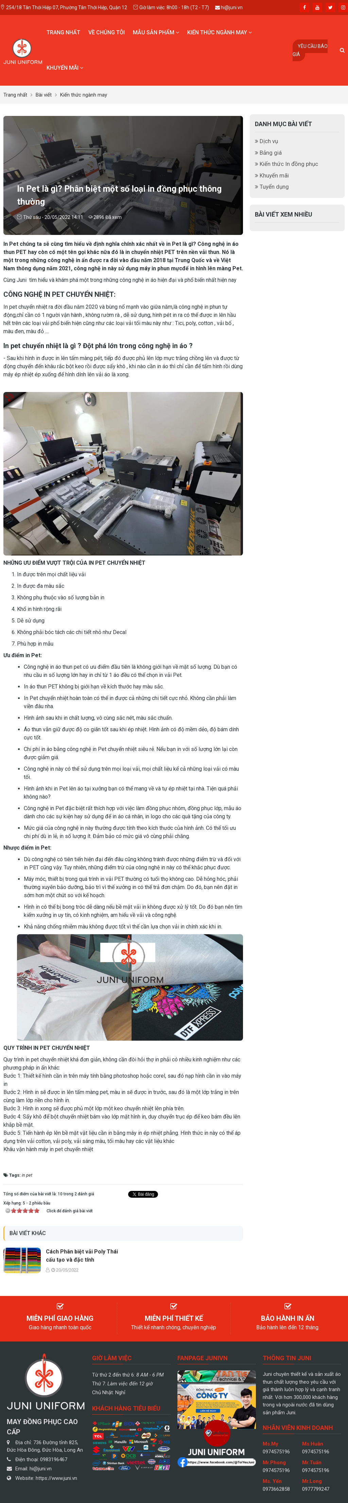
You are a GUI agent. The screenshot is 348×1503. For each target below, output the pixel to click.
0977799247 (315, 1489)
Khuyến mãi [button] (65, 68)
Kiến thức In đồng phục (286, 163)
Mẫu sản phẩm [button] (156, 32)
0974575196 (276, 1452)
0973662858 (276, 1489)
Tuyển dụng (272, 186)
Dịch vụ (266, 141)
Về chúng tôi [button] (106, 32)
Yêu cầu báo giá (310, 50)
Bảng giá (268, 152)
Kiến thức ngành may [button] (219, 32)
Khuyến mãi (272, 175)
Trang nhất (63, 32)
